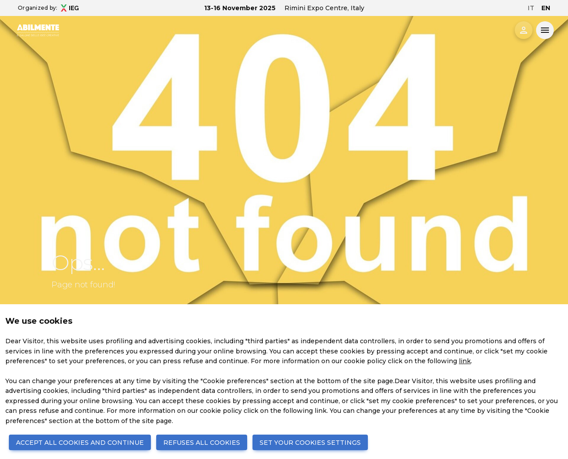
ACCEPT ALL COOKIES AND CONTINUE (80, 443)
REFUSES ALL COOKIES (201, 443)
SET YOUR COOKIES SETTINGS (310, 443)
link (465, 361)
